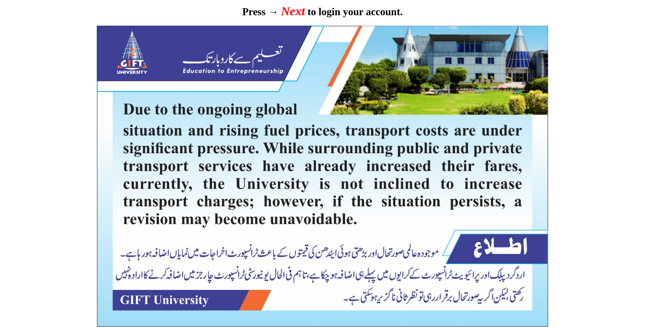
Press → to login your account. (322, 11)
